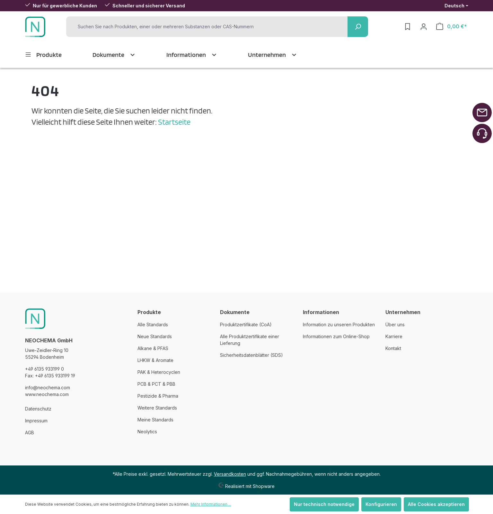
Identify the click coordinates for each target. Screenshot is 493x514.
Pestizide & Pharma (157, 396)
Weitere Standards (157, 407)
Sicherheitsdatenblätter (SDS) (251, 355)
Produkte (149, 312)
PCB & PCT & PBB (156, 384)
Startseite (174, 122)
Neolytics (147, 431)
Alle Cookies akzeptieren (436, 504)
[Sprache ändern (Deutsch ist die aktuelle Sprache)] (456, 5)
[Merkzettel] (407, 26)
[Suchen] (358, 26)
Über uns (395, 324)
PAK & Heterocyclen (158, 372)
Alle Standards (152, 324)
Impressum (36, 420)
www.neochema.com (47, 394)
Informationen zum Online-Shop (336, 336)
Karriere (393, 336)
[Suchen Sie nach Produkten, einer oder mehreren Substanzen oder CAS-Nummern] (208, 26)
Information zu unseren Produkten (339, 324)
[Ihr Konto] (423, 26)
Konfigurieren (381, 504)
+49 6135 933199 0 (44, 369)
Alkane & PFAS (152, 348)
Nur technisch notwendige (324, 504)
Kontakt (393, 348)
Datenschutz (38, 408)
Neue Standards (154, 336)
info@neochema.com (47, 387)
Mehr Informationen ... (210, 504)
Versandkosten (230, 474)
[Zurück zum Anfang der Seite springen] (482, 112)
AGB (29, 432)
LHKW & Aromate (155, 360)
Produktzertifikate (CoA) (246, 324)
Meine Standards (155, 419)
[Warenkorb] (451, 26)
